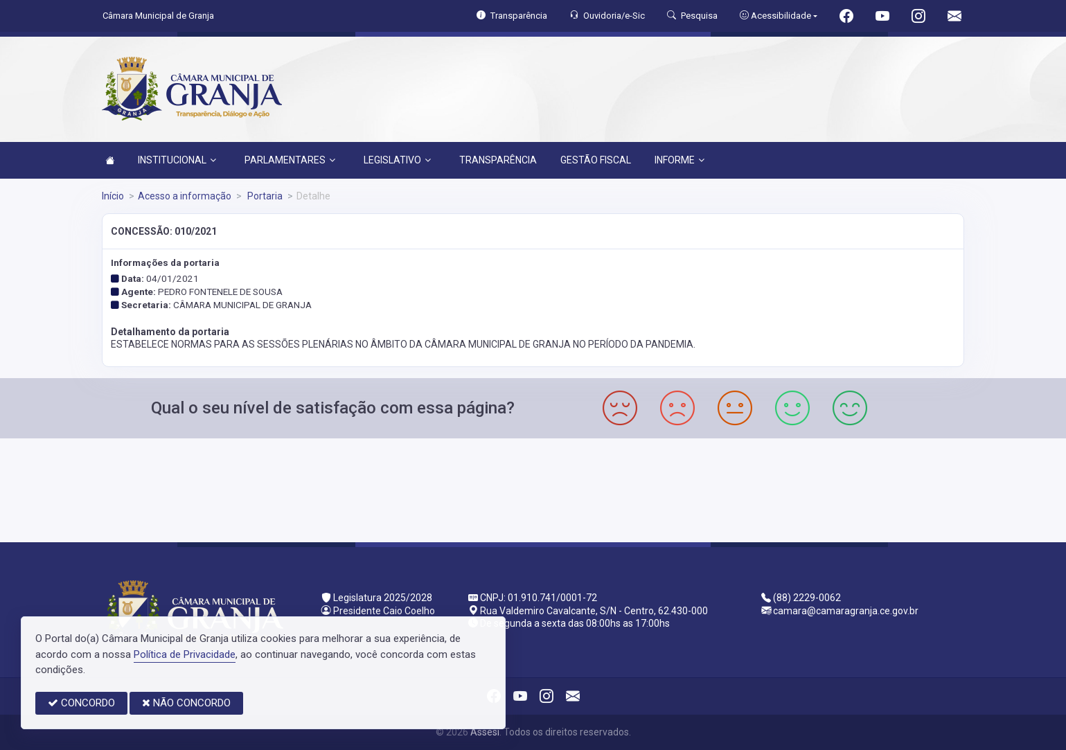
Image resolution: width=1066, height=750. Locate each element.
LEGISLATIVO (397, 160)
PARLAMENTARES (290, 160)
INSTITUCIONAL (177, 160)
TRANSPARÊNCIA (498, 160)
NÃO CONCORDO (186, 703)
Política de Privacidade (185, 654)
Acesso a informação (184, 196)
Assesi (484, 732)
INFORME (679, 160)
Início (113, 196)
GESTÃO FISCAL (595, 160)
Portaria (264, 196)
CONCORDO (81, 703)
